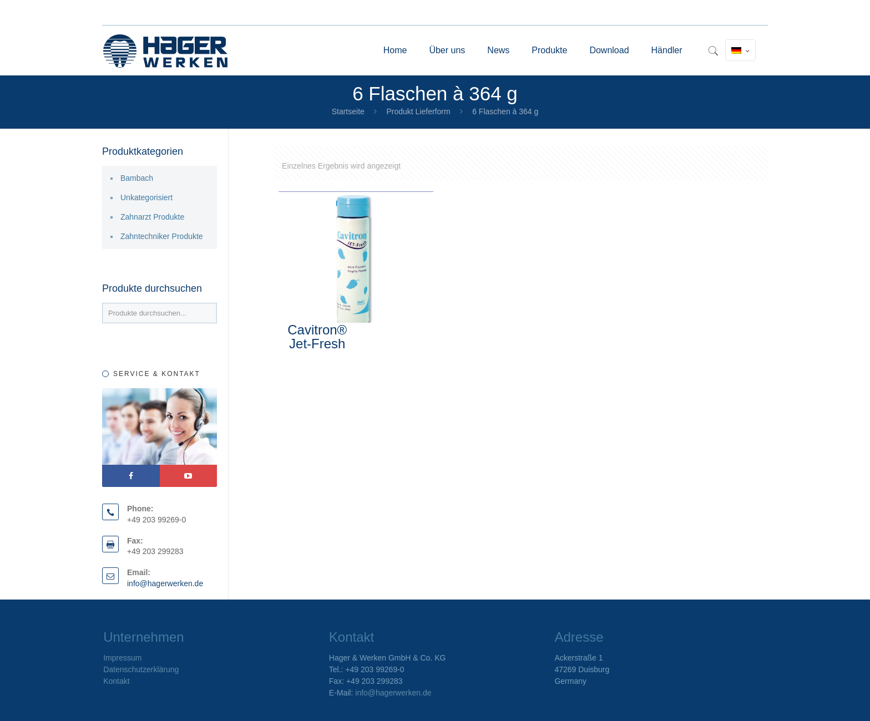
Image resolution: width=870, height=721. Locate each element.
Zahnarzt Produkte (152, 216)
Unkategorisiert (146, 197)
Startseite (348, 111)
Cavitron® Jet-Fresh (317, 336)
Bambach (136, 178)
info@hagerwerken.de (165, 583)
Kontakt (116, 681)
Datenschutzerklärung (141, 669)
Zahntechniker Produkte (161, 236)
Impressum (122, 657)
